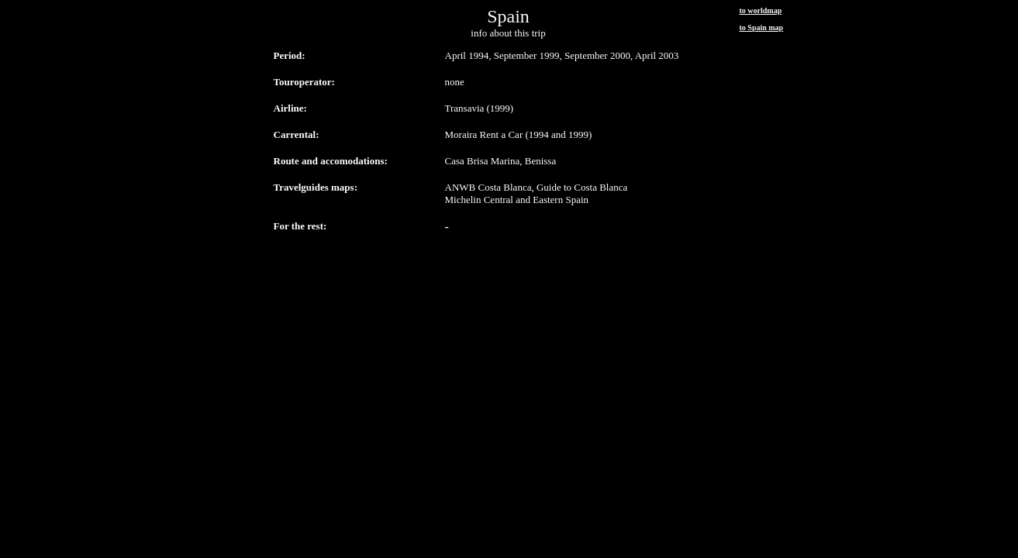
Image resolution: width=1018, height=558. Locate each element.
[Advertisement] (509, 262)
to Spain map (762, 27)
